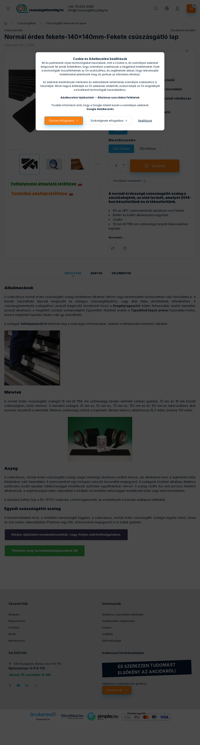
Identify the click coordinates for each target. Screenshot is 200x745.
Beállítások (145, 120)
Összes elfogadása (61, 120)
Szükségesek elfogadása (107, 120)
